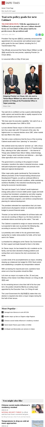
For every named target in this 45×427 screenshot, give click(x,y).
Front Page (9, 8)
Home (3, 8)
